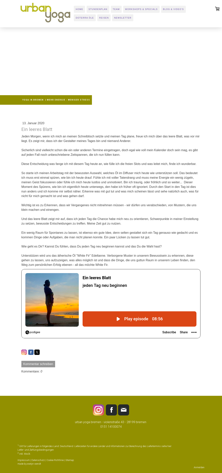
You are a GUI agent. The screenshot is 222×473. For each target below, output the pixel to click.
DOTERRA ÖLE (85, 18)
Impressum (24, 460)
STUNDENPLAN (97, 9)
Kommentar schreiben (38, 364)
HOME (79, 9)
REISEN (104, 18)
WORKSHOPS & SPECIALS (141, 9)
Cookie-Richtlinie (55, 460)
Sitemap (69, 460)
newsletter (122, 18)
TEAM (116, 9)
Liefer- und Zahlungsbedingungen (36, 449)
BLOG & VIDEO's (173, 9)
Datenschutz (38, 460)
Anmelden (199, 467)
